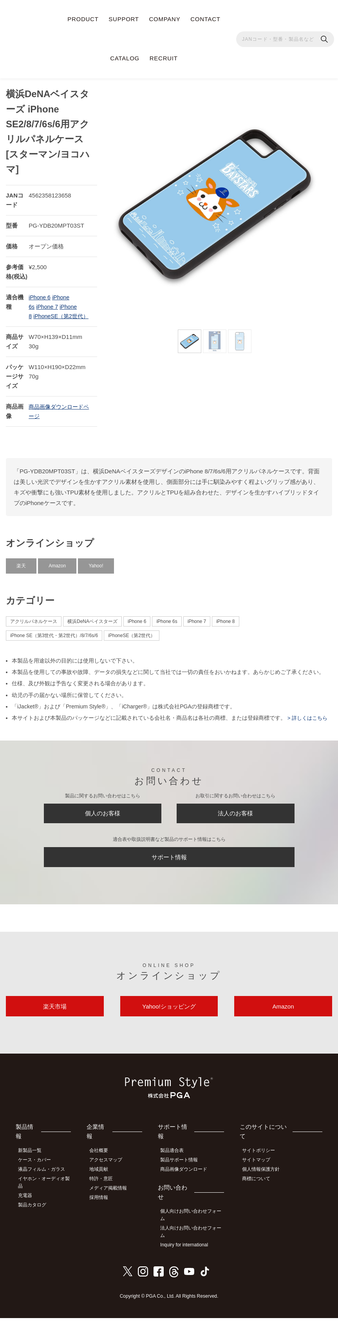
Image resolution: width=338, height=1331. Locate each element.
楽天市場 (55, 1020)
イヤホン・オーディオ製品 (45, 1197)
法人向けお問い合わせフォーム (193, 1246)
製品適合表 (176, 1167)
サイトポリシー (262, 1167)
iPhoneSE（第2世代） (131, 637)
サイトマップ (260, 1176)
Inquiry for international (189, 1258)
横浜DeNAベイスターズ (92, 623)
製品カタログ (36, 1218)
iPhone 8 (225, 623)
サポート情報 (169, 866)
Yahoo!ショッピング (168, 1020)
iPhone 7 (48, 298)
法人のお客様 (235, 818)
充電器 (29, 1210)
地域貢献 (103, 1185)
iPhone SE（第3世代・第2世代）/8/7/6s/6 (54, 637)
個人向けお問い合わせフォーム (193, 1229)
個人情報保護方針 (265, 1185)
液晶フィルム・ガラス (45, 1185)
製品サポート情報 (183, 1176)
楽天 (21, 567)
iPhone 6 (40, 289)
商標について (260, 1193)
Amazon (57, 567)
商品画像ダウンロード (188, 1185)
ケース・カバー (38, 1176)
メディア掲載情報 (113, 1202)
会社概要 (103, 1167)
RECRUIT (164, 58)
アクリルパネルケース (33, 623)
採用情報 (103, 1211)
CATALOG (124, 58)
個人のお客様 (102, 818)
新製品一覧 (33, 1167)
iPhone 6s (166, 623)
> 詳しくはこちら (308, 720)
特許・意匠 (106, 1193)
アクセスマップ (110, 1176)
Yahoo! (96, 567)
